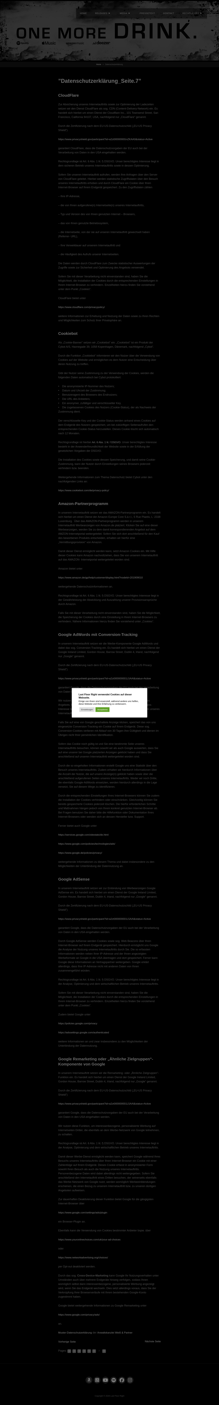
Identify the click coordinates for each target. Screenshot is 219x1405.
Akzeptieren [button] (102, 709)
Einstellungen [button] (87, 709)
